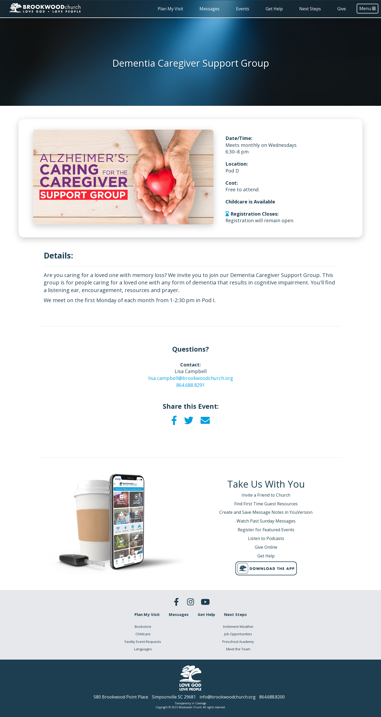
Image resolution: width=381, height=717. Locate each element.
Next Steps (310, 9)
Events (242, 9)
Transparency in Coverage (190, 703)
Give (341, 9)
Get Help (274, 9)
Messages (209, 9)
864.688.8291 (190, 385)
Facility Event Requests (143, 641)
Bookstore (143, 626)
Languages (143, 649)
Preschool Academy (238, 641)
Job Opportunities (238, 634)
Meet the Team (238, 649)
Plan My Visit (170, 9)
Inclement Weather (238, 626)
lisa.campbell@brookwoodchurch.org (190, 378)
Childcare (143, 634)
